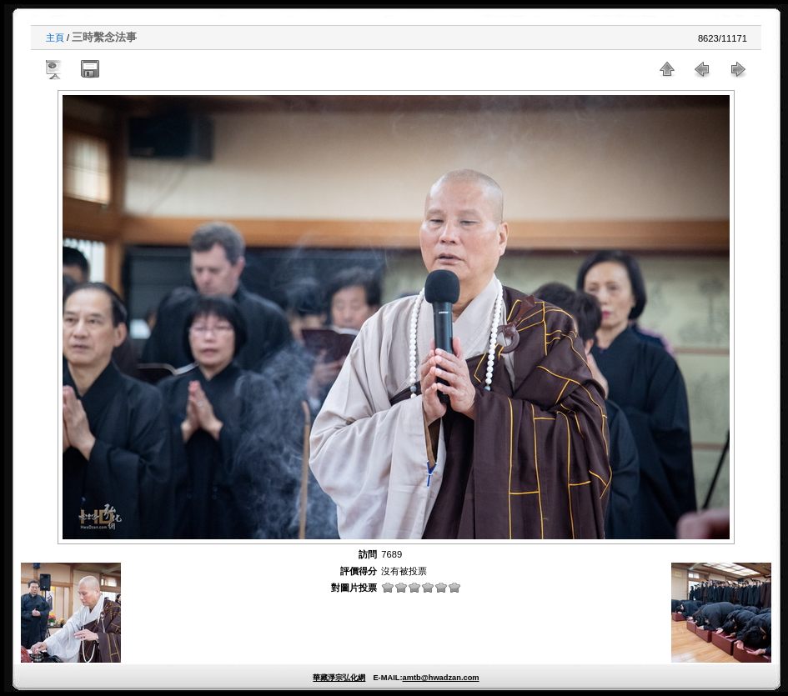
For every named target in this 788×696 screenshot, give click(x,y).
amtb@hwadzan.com (440, 677)
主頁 (55, 38)
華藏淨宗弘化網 (339, 677)
